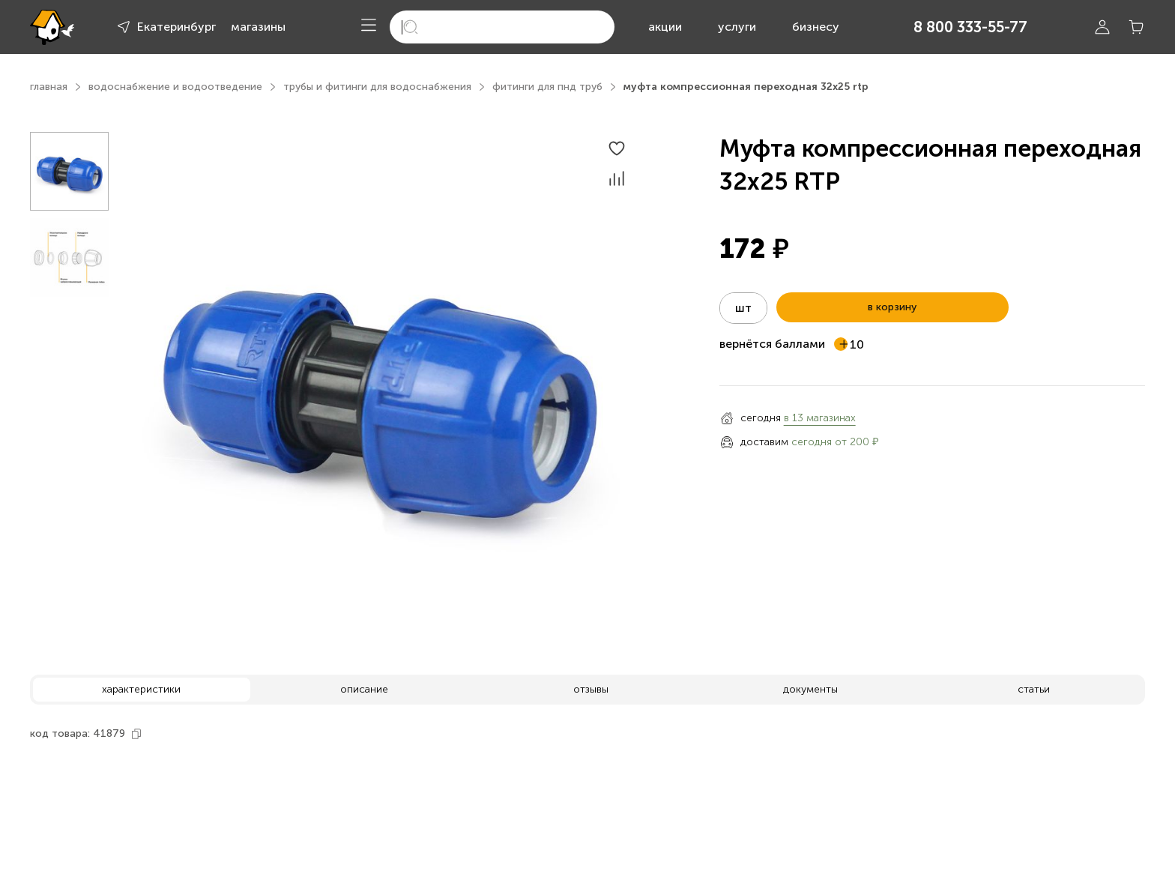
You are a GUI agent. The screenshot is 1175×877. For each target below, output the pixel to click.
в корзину (892, 307)
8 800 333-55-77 (970, 27)
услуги (737, 26)
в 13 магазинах (820, 418)
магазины (258, 26)
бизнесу (815, 26)
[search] (502, 26)
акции (665, 26)
